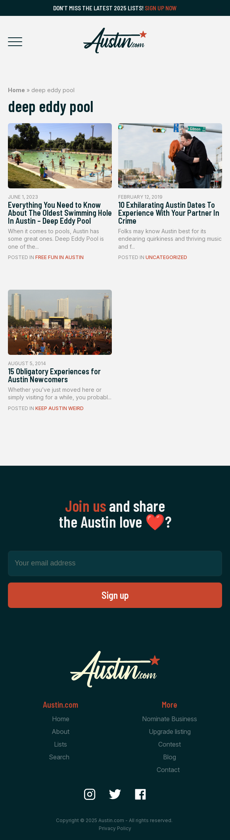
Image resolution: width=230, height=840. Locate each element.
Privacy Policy (115, 828)
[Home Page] (115, 40)
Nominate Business (169, 719)
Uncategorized (166, 257)
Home (16, 90)
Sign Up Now (161, 8)
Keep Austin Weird (59, 408)
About (60, 731)
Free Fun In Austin (59, 257)
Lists (60, 744)
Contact (168, 770)
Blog (169, 757)
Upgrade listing (170, 731)
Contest (169, 744)
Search (59, 757)
